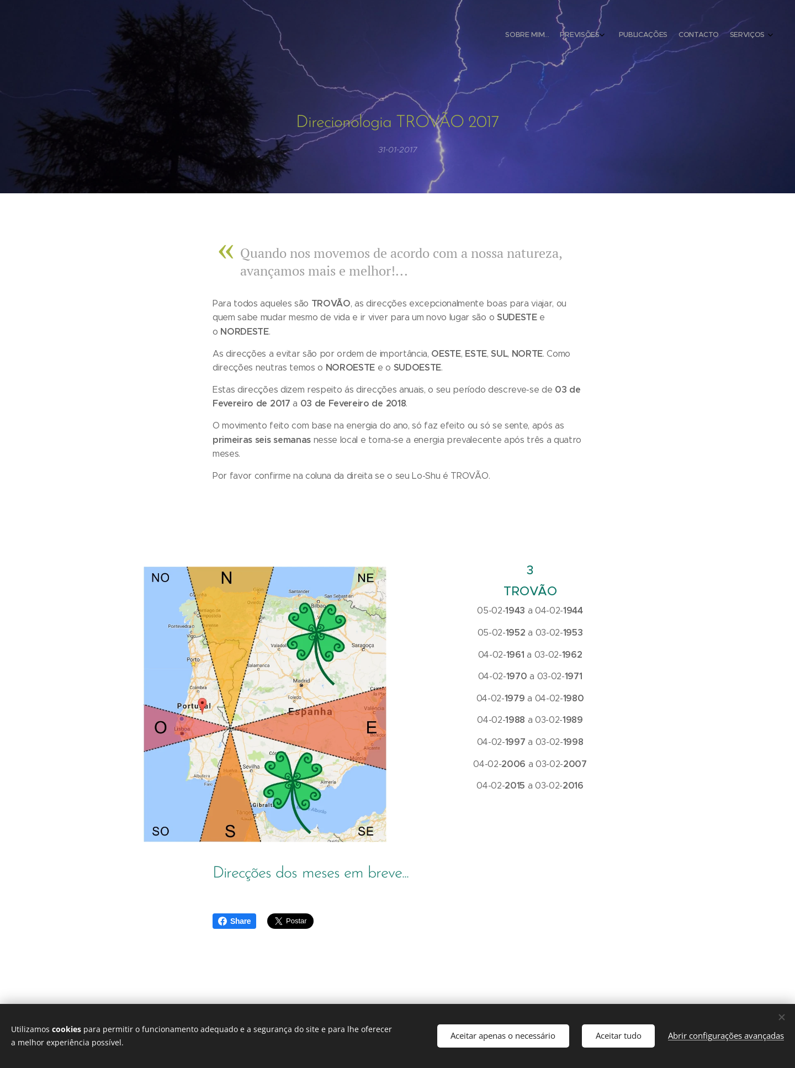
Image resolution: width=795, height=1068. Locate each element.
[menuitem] (713, 36)
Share (234, 921)
